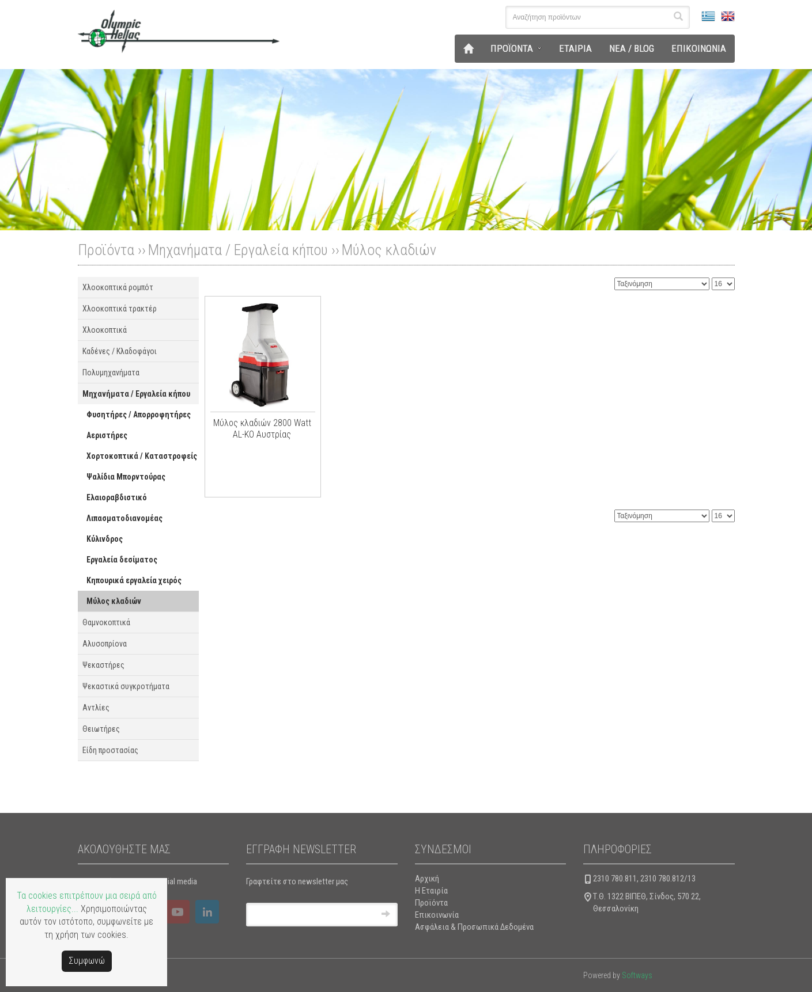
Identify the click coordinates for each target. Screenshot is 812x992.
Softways (637, 975)
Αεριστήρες (106, 435)
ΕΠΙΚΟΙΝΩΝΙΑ (698, 48)
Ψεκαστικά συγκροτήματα (125, 686)
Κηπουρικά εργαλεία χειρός (134, 580)
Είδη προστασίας (110, 750)
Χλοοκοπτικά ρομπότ (117, 287)
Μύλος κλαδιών (389, 250)
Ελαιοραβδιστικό (116, 497)
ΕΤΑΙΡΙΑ (575, 48)
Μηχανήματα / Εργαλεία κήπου (238, 250)
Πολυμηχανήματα (110, 372)
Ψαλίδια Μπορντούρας (125, 476)
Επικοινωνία (437, 915)
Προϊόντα (431, 903)
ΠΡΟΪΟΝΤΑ (511, 48)
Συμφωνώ (87, 960)
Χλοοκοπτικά (104, 330)
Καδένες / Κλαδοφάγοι (119, 351)
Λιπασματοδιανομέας (124, 518)
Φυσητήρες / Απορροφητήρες (138, 414)
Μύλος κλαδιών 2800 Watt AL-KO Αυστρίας (262, 428)
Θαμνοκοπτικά (106, 622)
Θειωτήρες (101, 728)
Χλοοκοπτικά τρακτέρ (119, 308)
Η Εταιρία (431, 890)
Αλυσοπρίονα (104, 643)
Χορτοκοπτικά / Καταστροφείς (141, 456)
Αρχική (427, 878)
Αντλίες (95, 707)
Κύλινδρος (104, 538)
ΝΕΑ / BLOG (631, 48)
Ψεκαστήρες (103, 665)
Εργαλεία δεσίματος (121, 559)
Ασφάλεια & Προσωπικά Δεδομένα (474, 927)
